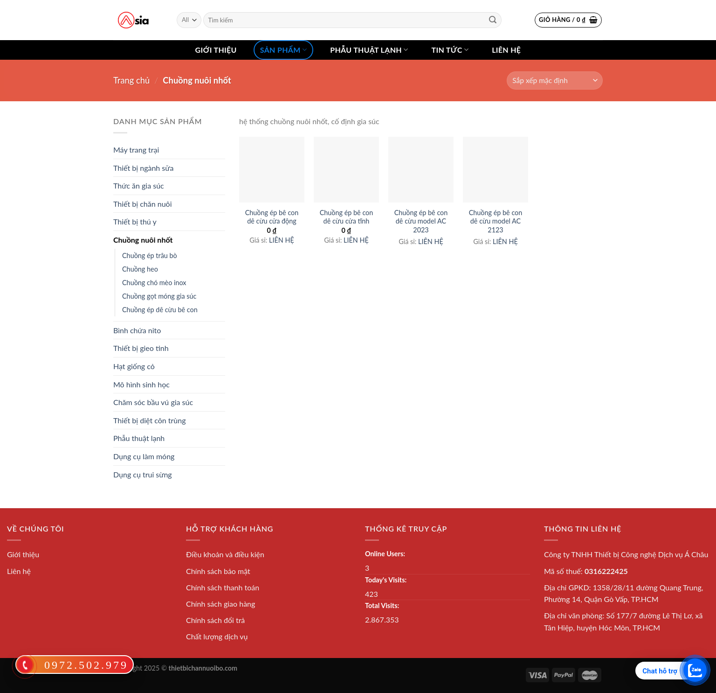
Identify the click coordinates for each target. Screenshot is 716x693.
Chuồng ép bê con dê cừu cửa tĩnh (346, 217)
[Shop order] (555, 80)
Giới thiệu (216, 49)
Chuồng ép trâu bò (149, 255)
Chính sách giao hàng (220, 603)
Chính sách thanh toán (222, 587)
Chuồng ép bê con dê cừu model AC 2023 (421, 221)
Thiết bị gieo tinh (141, 347)
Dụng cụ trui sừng (142, 474)
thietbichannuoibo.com (203, 668)
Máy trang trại (136, 149)
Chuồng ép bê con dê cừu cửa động (272, 217)
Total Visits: (382, 605)
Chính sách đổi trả (215, 620)
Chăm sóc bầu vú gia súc (153, 402)
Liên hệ (506, 49)
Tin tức (449, 50)
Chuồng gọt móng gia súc (159, 296)
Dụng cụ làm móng (143, 456)
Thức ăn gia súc (138, 185)
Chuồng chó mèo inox (154, 283)
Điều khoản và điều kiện (225, 554)
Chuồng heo (140, 269)
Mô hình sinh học (141, 384)
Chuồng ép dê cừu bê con (160, 310)
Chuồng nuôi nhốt (142, 239)
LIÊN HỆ (281, 240)
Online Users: (385, 554)
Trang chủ (131, 80)
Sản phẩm (283, 50)
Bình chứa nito (137, 330)
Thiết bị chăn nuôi (142, 203)
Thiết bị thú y (135, 221)
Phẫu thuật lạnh (369, 50)
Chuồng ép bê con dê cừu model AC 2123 (496, 221)
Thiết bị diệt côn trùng (149, 420)
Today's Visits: (385, 580)
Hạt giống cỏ (134, 366)
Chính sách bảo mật (218, 571)
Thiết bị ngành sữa (143, 167)
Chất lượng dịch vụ (217, 636)
